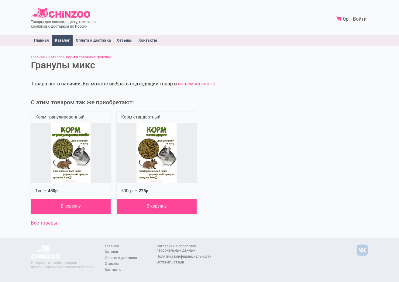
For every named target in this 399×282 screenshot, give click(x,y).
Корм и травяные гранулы (88, 57)
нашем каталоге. (197, 84)
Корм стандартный (140, 117)
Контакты (148, 40)
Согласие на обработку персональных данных (176, 248)
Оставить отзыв (170, 262)
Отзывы (124, 40)
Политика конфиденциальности (184, 256)
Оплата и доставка (93, 40)
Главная (41, 40)
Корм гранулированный (60, 117)
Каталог (62, 40)
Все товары (44, 223)
